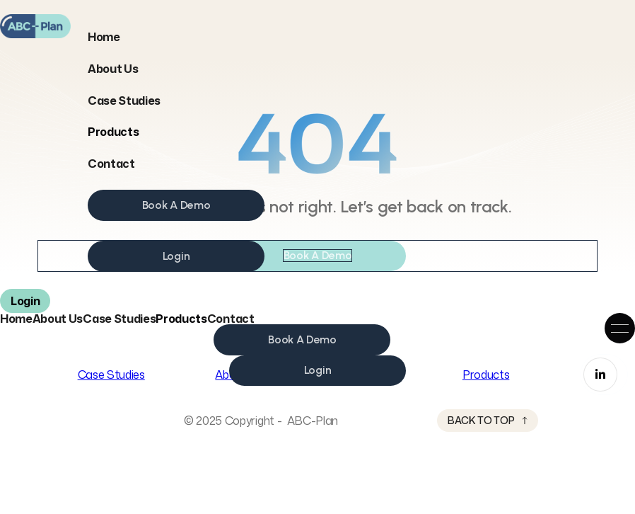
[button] (113, 131)
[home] (35, 26)
